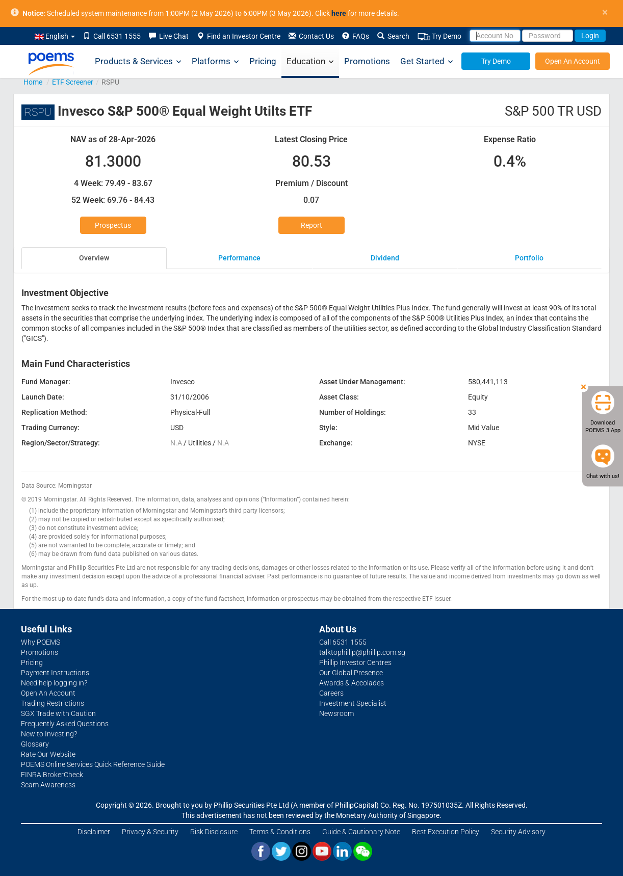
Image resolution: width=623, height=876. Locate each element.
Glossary (35, 744)
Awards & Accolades (351, 683)
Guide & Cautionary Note (361, 832)
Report (311, 225)
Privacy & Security (150, 832)
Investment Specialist (352, 703)
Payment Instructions (55, 673)
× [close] (605, 12)
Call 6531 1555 (112, 36)
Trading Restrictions (52, 703)
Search (393, 36)
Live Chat (169, 36)
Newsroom (336, 713)
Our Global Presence (351, 673)
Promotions (367, 61)
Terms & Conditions (279, 832)
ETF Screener (72, 82)
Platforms (215, 61)
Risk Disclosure (214, 832)
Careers (331, 693)
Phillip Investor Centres (355, 662)
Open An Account (572, 61)
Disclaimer (93, 832)
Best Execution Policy (445, 832)
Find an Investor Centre (238, 36)
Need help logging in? (54, 683)
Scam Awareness (48, 785)
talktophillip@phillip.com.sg (362, 652)
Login (590, 36)
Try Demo (439, 36)
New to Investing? (49, 734)
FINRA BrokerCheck (52, 775)
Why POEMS (40, 642)
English (55, 36)
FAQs (355, 36)
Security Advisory (518, 832)
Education (310, 61)
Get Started (426, 61)
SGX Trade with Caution (58, 713)
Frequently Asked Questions (65, 724)
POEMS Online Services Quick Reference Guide (93, 764)
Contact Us (311, 36)
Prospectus (113, 225)
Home (32, 82)
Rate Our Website (48, 754)
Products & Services (138, 61)
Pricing (262, 61)
